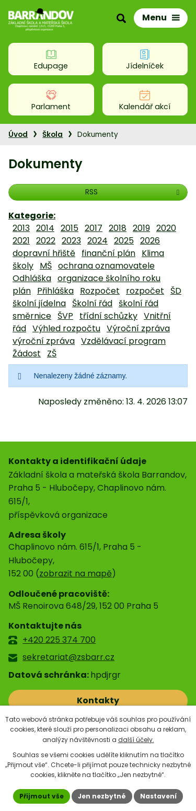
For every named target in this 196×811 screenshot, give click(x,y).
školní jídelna (39, 303)
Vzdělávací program (123, 341)
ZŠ (51, 353)
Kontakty (98, 700)
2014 (45, 228)
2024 (97, 241)
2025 (124, 241)
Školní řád (92, 303)
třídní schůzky (108, 316)
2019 (141, 228)
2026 (150, 241)
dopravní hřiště (44, 253)
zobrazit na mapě (75, 573)
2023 (71, 241)
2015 (69, 228)
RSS (133, 192)
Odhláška (32, 278)
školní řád (138, 303)
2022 (45, 241)
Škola (52, 135)
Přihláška (55, 291)
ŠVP (65, 316)
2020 (166, 228)
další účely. (136, 739)
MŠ (46, 266)
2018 (117, 228)
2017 (93, 228)
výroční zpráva (44, 341)
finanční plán (108, 253)
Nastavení (158, 796)
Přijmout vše (41, 796)
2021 (21, 241)
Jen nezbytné (102, 796)
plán (22, 291)
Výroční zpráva (138, 328)
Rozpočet (100, 291)
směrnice (32, 316)
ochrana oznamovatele (106, 266)
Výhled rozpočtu (66, 328)
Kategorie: (31, 216)
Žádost (27, 353)
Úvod (18, 135)
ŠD (175, 291)
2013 (21, 228)
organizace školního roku (108, 278)
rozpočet (145, 291)
